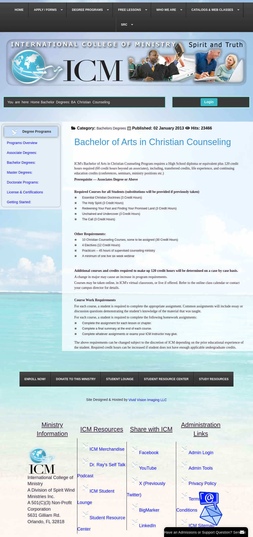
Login (209, 102)
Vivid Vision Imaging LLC (147, 400)
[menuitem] (19, 9)
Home (35, 102)
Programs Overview (22, 143)
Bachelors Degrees (111, 128)
